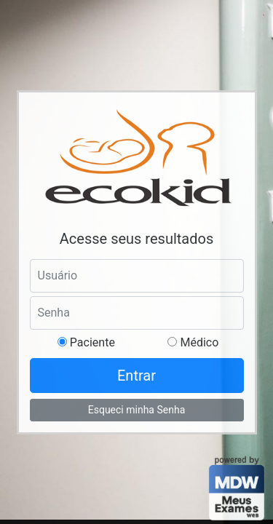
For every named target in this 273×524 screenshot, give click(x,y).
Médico (197, 342)
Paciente (91, 342)
